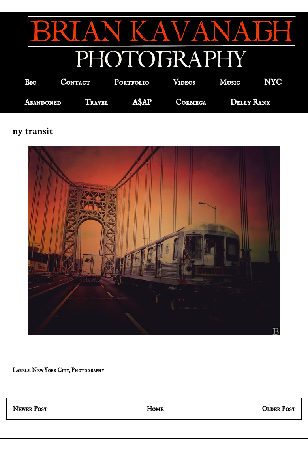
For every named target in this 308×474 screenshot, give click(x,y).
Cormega (191, 103)
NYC (273, 82)
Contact (75, 82)
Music (229, 82)
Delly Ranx (250, 103)
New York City (50, 370)
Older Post (278, 409)
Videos (184, 82)
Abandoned (42, 103)
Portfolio (131, 82)
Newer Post (30, 409)
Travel (96, 103)
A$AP (142, 103)
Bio (30, 82)
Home (154, 409)
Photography (87, 370)
